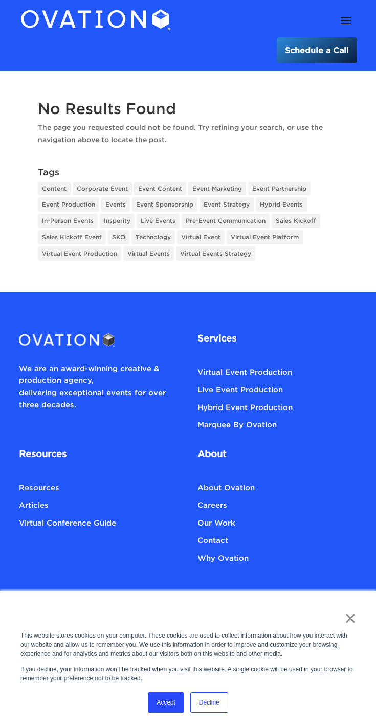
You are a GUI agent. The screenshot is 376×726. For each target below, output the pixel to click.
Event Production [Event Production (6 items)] (68, 204)
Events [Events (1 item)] (115, 204)
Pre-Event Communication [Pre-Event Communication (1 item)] (226, 220)
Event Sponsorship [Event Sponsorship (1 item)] (164, 204)
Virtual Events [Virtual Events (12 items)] (148, 253)
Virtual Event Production (244, 372)
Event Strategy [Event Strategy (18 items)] (227, 204)
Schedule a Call (317, 50)
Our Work (216, 522)
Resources (39, 487)
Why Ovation (223, 558)
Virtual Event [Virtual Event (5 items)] (200, 237)
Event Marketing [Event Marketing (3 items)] (217, 188)
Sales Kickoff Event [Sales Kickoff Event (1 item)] (72, 237)
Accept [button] (166, 702)
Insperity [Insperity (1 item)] (117, 220)
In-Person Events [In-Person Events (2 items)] (68, 220)
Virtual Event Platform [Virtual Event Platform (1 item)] (265, 237)
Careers (212, 505)
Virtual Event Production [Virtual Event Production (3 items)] (79, 253)
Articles (34, 505)
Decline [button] (209, 702)
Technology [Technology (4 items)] (153, 237)
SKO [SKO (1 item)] (118, 237)
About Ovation (226, 487)
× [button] (350, 618)
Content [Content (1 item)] (54, 188)
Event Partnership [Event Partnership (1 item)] (279, 188)
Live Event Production (240, 389)
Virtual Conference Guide (67, 522)
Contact (212, 540)
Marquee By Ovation (237, 424)
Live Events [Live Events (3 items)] (158, 220)
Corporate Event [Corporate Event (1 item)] (102, 188)
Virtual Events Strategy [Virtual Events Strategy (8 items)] (215, 253)
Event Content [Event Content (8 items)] (160, 188)
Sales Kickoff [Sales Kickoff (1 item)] (296, 220)
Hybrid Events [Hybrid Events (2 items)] (281, 204)
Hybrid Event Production (245, 407)
